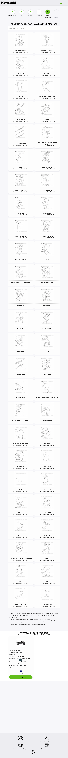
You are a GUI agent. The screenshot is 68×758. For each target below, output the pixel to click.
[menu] (65, 2)
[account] (57, 3)
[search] (58, 28)
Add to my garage (20, 677)
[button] (20, 642)
